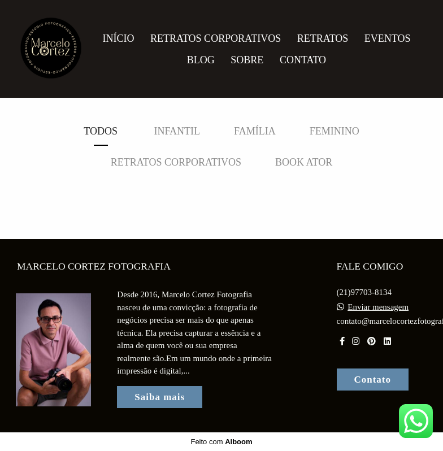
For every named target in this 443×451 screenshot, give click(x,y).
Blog (201, 60)
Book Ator (303, 162)
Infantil (177, 131)
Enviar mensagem (378, 307)
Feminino (334, 131)
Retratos (323, 38)
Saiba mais (159, 397)
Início (118, 38)
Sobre (247, 60)
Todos (101, 131)
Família (255, 131)
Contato (303, 60)
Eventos (387, 38)
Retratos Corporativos (215, 38)
